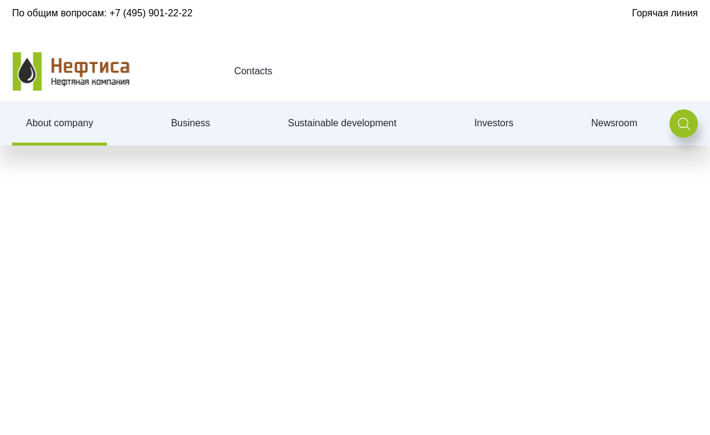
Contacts (253, 71)
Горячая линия (665, 13)
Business (190, 123)
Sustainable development (342, 123)
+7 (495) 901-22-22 (150, 13)
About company (59, 123)
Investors (493, 123)
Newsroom (614, 123)
